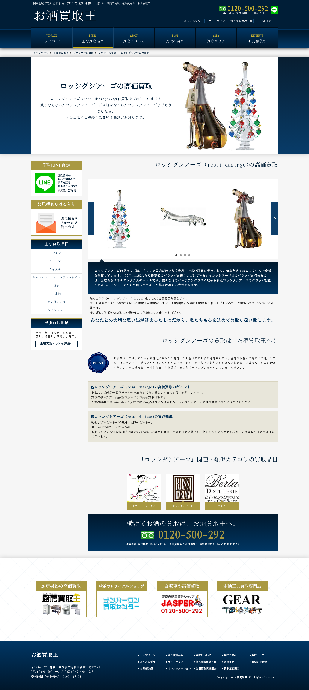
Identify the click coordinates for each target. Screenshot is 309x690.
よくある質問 (192, 21)
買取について (134, 35)
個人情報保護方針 (241, 21)
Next (274, 218)
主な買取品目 (93, 35)
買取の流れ (175, 35)
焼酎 (57, 285)
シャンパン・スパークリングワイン (57, 277)
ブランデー (56, 261)
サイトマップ (217, 21)
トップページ (51, 35)
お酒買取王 (65, 15)
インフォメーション (178, 668)
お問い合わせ (258, 662)
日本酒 (56, 293)
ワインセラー (57, 310)
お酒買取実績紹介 (205, 668)
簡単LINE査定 (230, 668)
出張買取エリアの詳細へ (56, 343)
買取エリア (216, 35)
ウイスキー (56, 269)
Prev (91, 218)
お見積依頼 (257, 35)
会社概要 (265, 21)
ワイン (56, 253)
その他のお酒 (57, 302)
